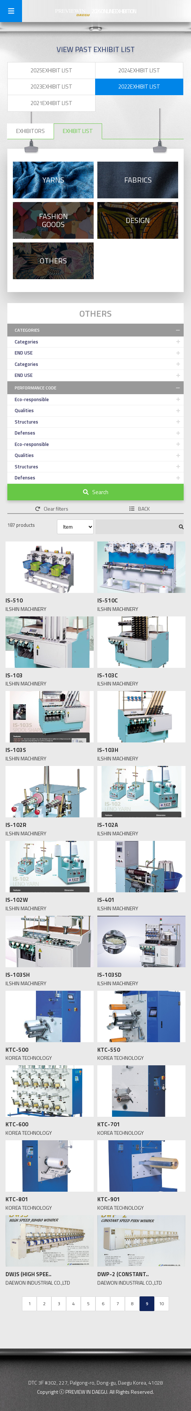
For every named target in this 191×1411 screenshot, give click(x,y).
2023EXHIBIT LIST (51, 86)
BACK (139, 508)
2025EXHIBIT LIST (51, 70)
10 (161, 1303)
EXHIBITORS (30, 131)
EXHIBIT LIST (78, 131)
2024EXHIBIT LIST (139, 70)
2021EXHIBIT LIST (51, 103)
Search (95, 492)
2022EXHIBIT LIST (139, 86)
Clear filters (51, 508)
